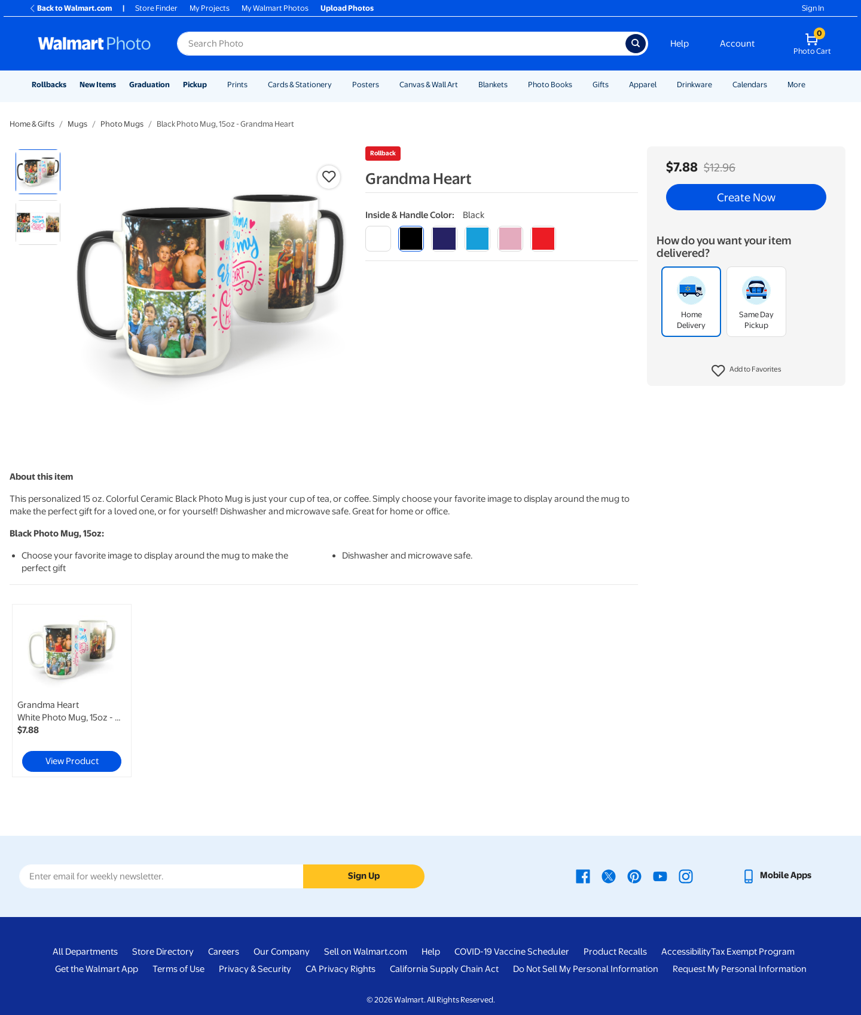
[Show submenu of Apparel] (661, 84)
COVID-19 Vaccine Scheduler (511, 951)
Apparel (643, 84)
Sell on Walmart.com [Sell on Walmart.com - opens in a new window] (365, 951)
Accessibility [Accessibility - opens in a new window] (686, 951)
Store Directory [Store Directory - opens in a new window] (163, 951)
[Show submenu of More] (810, 84)
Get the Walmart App (96, 969)
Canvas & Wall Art (428, 84)
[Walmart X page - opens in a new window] (609, 875)
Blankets (493, 84)
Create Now (746, 197)
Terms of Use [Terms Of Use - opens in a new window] (178, 969)
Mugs (77, 123)
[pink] (510, 239)
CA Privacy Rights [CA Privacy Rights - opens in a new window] (340, 969)
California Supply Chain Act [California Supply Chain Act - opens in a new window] (444, 969)
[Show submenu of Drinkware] (717, 84)
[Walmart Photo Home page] (94, 43)
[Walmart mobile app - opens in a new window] (776, 875)
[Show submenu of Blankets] (513, 84)
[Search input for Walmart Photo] (401, 44)
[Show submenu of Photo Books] (577, 84)
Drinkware (694, 84)
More (796, 84)
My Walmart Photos (275, 8)
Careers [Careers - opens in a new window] (223, 951)
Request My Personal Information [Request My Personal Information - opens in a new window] (740, 969)
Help (679, 43)
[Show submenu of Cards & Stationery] (337, 84)
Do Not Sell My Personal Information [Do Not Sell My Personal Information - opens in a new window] (585, 969)
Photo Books (550, 84)
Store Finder (156, 8)
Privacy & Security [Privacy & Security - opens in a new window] (255, 969)
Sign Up (364, 875)
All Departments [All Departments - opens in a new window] (85, 951)
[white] (378, 239)
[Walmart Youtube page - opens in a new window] (660, 875)
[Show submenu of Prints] (253, 84)
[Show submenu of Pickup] (212, 84)
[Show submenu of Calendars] (772, 84)
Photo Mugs (122, 123)
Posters (365, 84)
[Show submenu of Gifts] (614, 84)
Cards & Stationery (300, 84)
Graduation (149, 84)
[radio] (38, 171)
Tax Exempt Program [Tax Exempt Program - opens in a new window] (753, 951)
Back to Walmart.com (70, 8)
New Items (98, 84)
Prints (237, 84)
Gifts (601, 84)
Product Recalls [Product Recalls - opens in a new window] (615, 951)
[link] (72, 691)
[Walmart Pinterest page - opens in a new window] (634, 875)
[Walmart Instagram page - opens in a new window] (686, 875)
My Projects (210, 8)
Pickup (195, 84)
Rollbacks (49, 84)
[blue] (444, 239)
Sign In (813, 8)
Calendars (749, 84)
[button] (746, 371)
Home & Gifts (32, 123)
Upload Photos (347, 8)
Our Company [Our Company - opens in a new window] (282, 951)
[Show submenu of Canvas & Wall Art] (463, 84)
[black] (411, 239)
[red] (543, 239)
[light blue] (477, 239)
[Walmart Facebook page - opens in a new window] (583, 875)
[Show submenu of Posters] (384, 84)
